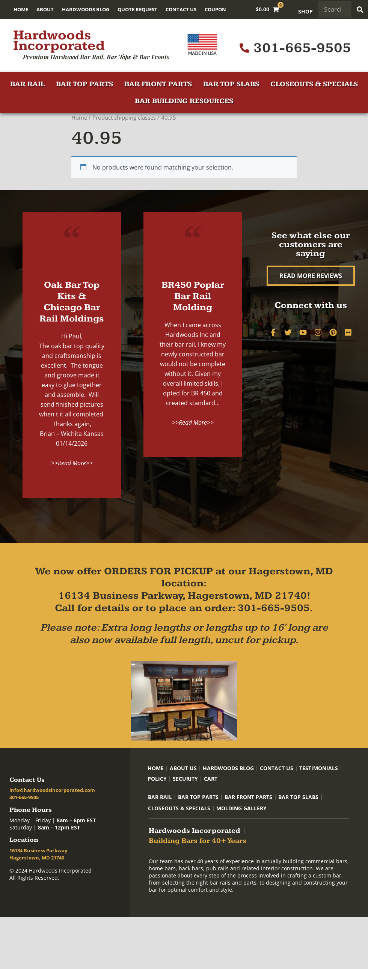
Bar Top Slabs (231, 84)
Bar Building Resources (184, 101)
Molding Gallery (241, 808)
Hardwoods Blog (85, 9)
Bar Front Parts (158, 84)
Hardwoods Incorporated (59, 40)
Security (185, 778)
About (45, 9)
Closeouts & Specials (314, 84)
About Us (183, 768)
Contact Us (181, 9)
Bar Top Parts (84, 84)
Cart (210, 778)
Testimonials (318, 768)
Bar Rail (27, 84)
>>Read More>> (72, 463)
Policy (157, 778)
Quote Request (137, 9)
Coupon (215, 9)
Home (21, 9)
